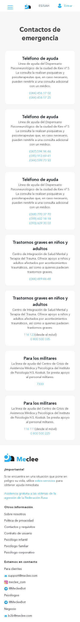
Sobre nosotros (15, 514)
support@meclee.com (20, 576)
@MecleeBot (15, 588)
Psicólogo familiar (16, 546)
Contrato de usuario (18, 533)
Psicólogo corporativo (19, 552)
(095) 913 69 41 (40, 156)
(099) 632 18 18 (40, 219)
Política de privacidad (18, 520)
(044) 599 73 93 (40, 160)
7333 (40, 384)
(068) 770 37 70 (40, 214)
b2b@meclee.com (18, 616)
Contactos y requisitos (19, 527)
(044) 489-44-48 (40, 279)
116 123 (29, 335)
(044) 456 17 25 (40, 97)
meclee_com (15, 582)
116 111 (29, 429)
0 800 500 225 (40, 433)
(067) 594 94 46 (40, 151)
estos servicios (45, 481)
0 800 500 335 (40, 339)
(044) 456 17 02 (40, 93)
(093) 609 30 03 (40, 223)
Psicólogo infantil (16, 540)
